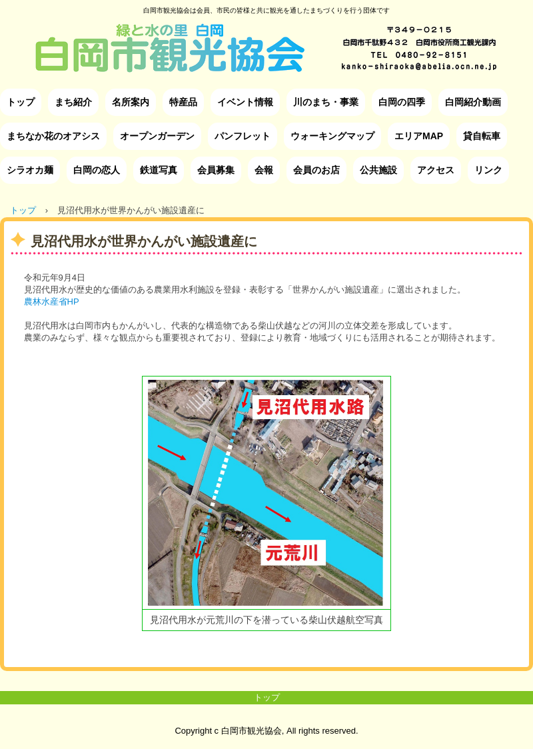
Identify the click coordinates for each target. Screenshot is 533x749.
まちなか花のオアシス (53, 136)
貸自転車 (481, 136)
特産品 (183, 102)
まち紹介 (73, 102)
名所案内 (130, 102)
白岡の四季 (401, 102)
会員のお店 (316, 170)
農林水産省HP (51, 302)
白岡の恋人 (96, 170)
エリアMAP (418, 136)
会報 (264, 170)
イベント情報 (245, 102)
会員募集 (216, 170)
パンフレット (242, 136)
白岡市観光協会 (266, 37)
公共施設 (378, 170)
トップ (21, 102)
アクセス (435, 170)
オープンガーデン (157, 136)
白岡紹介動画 (473, 102)
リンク (488, 170)
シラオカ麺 (30, 170)
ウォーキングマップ (332, 136)
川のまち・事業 (325, 102)
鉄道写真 (158, 170)
